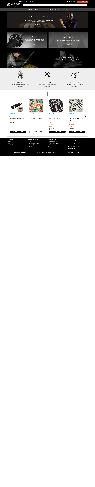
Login (8, 286)
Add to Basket (19, 125)
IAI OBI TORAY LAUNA (15, 115)
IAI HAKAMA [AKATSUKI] (16, 260)
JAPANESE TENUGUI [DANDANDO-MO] (57, 191)
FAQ (49, 289)
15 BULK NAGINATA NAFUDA (75, 115)
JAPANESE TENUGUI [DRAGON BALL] (76, 191)
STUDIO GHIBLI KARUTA (35, 115)
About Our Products (52, 285)
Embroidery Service (32, 288)
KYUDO (51, 9)
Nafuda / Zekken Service (33, 286)
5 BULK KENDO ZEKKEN (35, 153)
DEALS (65, 9)
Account (9, 285)
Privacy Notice (80, 295)
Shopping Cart (10, 288)
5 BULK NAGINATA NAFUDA (75, 153)
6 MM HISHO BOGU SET (35, 225)
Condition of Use (70, 295)
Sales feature (67, 94)
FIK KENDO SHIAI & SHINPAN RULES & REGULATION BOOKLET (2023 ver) (57, 261)
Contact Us (50, 291)
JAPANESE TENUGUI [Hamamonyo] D (18, 191)
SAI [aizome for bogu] (74, 225)
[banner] (47, 20)
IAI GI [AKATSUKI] (33, 260)
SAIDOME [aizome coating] (55, 225)
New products (27, 94)
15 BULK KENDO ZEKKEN (16, 153)
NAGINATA (37, 9)
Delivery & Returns (52, 288)
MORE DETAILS (20, 86)
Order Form (30, 289)
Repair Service (31, 285)
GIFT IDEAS (57, 9)
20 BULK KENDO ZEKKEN (55, 115)
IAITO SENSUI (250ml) (74, 260)
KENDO (30, 9)
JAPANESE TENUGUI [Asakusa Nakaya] (36, 191)
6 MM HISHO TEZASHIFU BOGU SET (17, 226)
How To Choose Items (53, 286)
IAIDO (44, 9)
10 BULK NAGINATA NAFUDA (56, 153)
